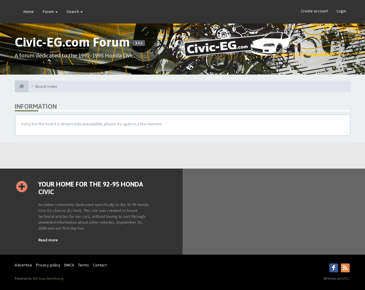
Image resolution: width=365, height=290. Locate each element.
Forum (50, 11)
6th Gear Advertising (47, 278)
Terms (83, 265)
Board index (46, 86)
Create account (314, 11)
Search (75, 11)
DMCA (69, 265)
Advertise (23, 265)
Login (341, 11)
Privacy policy (48, 265)
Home (29, 11)
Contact (100, 265)
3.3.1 (138, 43)
